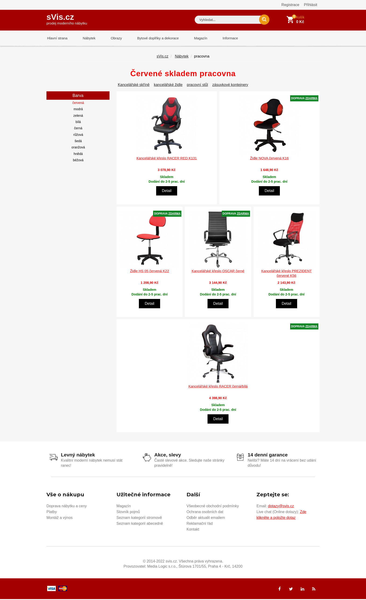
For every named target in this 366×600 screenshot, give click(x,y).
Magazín (196, 38)
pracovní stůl (197, 86)
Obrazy (113, 38)
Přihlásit (310, 5)
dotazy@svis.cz (281, 507)
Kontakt (193, 530)
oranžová (78, 148)
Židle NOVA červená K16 (269, 159)
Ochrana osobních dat (205, 512)
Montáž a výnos (59, 518)
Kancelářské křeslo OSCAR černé (218, 272)
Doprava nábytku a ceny (66, 507)
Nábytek (87, 38)
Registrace (290, 5)
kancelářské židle (168, 86)
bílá (78, 123)
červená (78, 104)
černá (78, 129)
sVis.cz (66, 18)
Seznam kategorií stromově (139, 518)
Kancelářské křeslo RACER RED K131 (167, 159)
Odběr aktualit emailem (206, 518)
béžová (78, 161)
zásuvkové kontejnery (230, 86)
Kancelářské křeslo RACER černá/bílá (217, 387)
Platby (51, 512)
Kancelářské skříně (134, 86)
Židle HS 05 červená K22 (149, 272)
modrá (78, 110)
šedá (78, 142)
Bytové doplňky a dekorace (154, 38)
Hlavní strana (56, 38)
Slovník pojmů (128, 512)
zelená (78, 116)
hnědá (78, 155)
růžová (78, 135)
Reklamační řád (200, 524)
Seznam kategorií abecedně (139, 524)
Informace (224, 38)
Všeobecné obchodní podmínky (213, 507)
